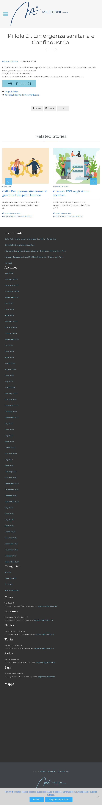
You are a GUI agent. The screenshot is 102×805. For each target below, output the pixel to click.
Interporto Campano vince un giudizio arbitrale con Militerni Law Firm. (35, 251)
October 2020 (11, 496)
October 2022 (11, 411)
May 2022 (9, 435)
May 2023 (9, 381)
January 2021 (10, 478)
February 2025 (11, 321)
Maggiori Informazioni (59, 799)
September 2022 (12, 417)
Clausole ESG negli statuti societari (19, 245)
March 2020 (10, 532)
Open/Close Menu (5, 14)
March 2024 (10, 363)
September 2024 (12, 339)
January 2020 (11, 538)
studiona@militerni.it (44, 634)
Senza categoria (11, 590)
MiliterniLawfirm (10, 61)
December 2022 (12, 405)
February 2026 (11, 279)
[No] (98, 796)
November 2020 (12, 490)
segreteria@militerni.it (47, 606)
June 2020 (9, 514)
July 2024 (9, 345)
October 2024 (11, 333)
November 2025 (12, 291)
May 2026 (9, 273)
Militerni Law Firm (47, 771)
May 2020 (9, 520)
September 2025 (12, 297)
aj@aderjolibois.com (46, 676)
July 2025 (9, 303)
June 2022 (9, 429)
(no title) (8, 263)
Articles (15, 216)
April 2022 (9, 441)
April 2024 (9, 357)
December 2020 (12, 484)
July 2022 (9, 423)
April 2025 (9, 315)
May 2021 (9, 459)
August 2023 (10, 369)
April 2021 (9, 465)
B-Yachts (8, 584)
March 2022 (10, 447)
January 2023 (11, 399)
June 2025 (9, 309)
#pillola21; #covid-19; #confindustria (22, 95)
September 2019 (12, 562)
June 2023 (9, 375)
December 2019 (11, 544)
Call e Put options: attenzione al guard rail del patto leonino (30, 239)
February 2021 (11, 471)
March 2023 (10, 387)
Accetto (36, 799)
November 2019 (11, 550)
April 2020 (9, 526)
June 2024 (9, 351)
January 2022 (11, 453)
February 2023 (11, 393)
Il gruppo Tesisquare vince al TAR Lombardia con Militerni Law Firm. (34, 257)
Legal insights (11, 91)
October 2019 (10, 556)
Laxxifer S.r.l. (64, 771)
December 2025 (11, 285)
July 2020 (9, 508)
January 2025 (11, 327)
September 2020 (12, 502)
